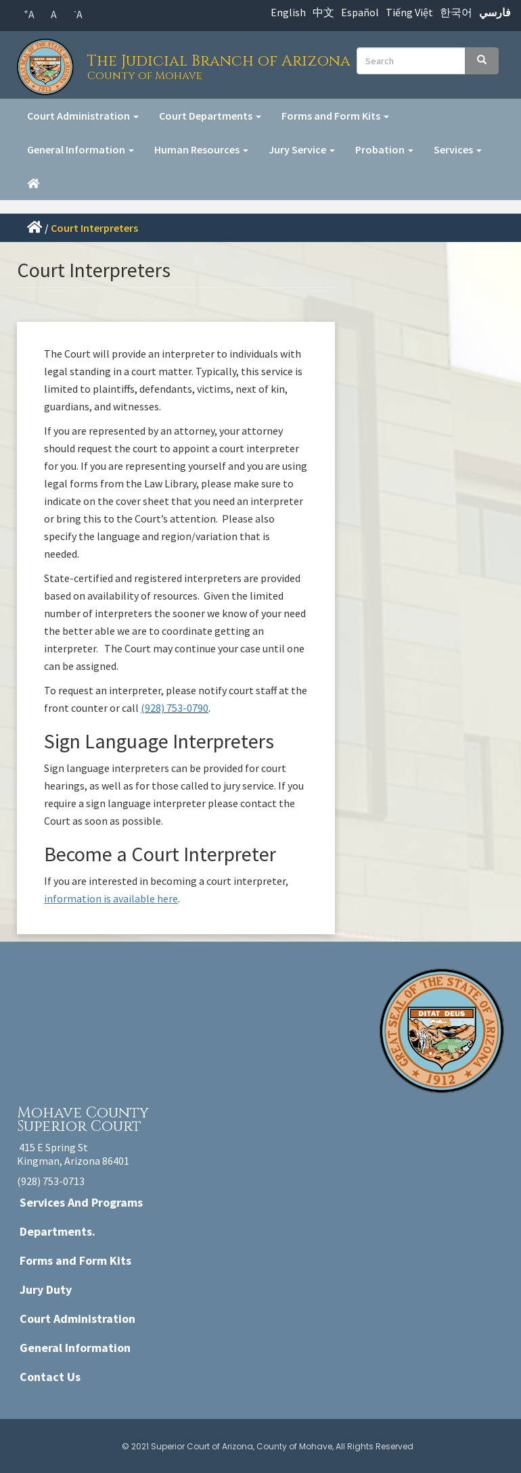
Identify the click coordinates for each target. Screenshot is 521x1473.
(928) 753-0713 (51, 1181)
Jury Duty (46, 1289)
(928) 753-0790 (174, 708)
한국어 (456, 12)
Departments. (57, 1231)
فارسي (495, 12)
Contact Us (50, 1376)
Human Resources (201, 149)
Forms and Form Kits (335, 115)
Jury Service (302, 149)
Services (458, 149)
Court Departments (210, 115)
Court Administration (83, 115)
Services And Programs (81, 1202)
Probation (384, 149)
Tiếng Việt (409, 12)
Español (360, 12)
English (288, 12)
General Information (80, 149)
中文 (323, 12)
